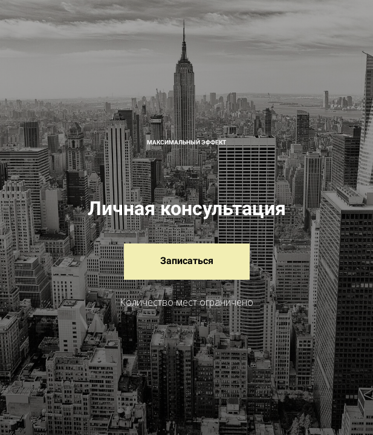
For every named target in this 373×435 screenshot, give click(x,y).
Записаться (186, 260)
